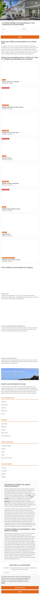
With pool (3, 429)
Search (20, 37)
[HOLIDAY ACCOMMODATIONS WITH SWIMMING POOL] (20, 313)
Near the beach (4, 432)
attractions (7, 501)
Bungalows (3, 407)
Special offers (4, 423)
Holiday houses (4, 404)
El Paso (3, 451)
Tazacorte (3, 448)
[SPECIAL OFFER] (20, 280)
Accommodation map (5, 435)
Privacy (3, 583)
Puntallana (3, 476)
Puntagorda (3, 467)
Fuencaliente (4, 470)
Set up (20, 591)
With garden (3, 426)
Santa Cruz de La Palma (6, 457)
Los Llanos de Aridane (6, 445)
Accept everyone (20, 587)
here (29, 495)
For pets (3, 413)
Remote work (4, 410)
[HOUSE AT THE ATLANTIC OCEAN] (20, 345)
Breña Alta (3, 473)
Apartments (3, 401)
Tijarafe (2, 454)
